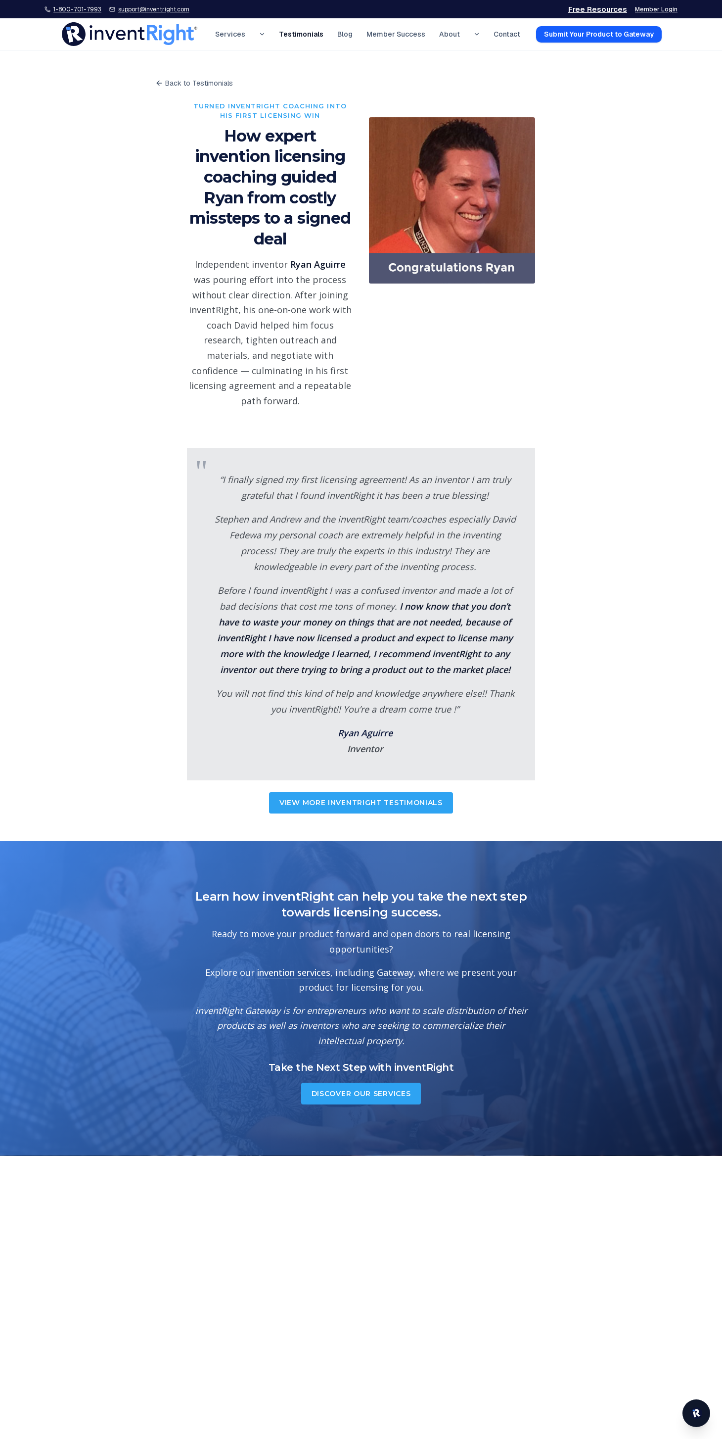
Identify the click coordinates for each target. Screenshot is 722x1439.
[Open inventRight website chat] (696, 1413)
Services (230, 34)
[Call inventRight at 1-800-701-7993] (73, 9)
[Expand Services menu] (262, 34)
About (449, 34)
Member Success (395, 34)
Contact (507, 34)
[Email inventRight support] (149, 9)
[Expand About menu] (477, 34)
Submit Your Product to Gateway (599, 34)
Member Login (656, 9)
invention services (293, 972)
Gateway (395, 972)
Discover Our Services (361, 1093)
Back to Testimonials (194, 83)
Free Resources (597, 9)
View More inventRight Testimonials (361, 802)
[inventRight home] (129, 34)
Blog (345, 34)
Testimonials (301, 34)
